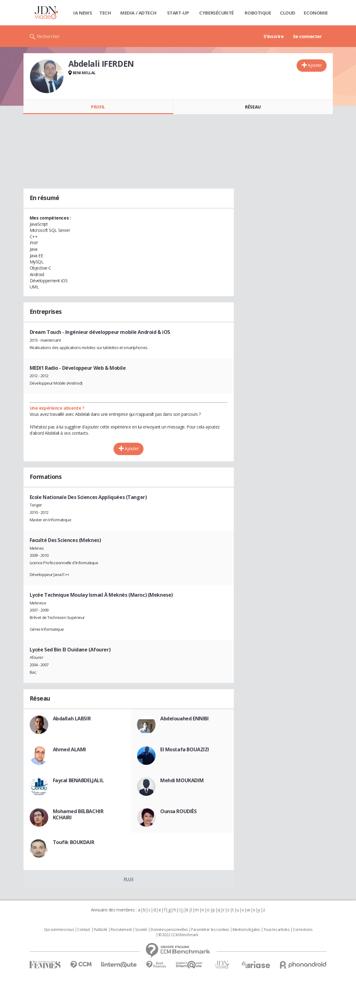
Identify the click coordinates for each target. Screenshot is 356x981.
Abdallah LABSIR (72, 718)
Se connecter (307, 36)
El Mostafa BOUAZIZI (184, 749)
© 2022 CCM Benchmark (178, 935)
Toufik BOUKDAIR (73, 842)
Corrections (302, 930)
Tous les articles (277, 930)
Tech (105, 13)
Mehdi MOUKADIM (182, 780)
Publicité (100, 930)
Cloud (287, 13)
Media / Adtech (138, 13)
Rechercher (48, 36)
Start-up (178, 13)
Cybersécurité (216, 13)
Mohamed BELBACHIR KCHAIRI (78, 814)
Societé (141, 930)
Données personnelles (169, 930)
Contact (83, 930)
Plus (128, 879)
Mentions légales (246, 930)
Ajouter (315, 65)
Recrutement (121, 930)
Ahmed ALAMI (69, 749)
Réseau (252, 107)
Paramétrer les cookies (210, 930)
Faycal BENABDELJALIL (78, 780)
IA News (82, 13)
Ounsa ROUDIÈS (178, 811)
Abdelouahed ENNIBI (184, 718)
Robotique (258, 13)
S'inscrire (274, 36)
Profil (98, 107)
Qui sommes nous (59, 930)
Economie (316, 13)
